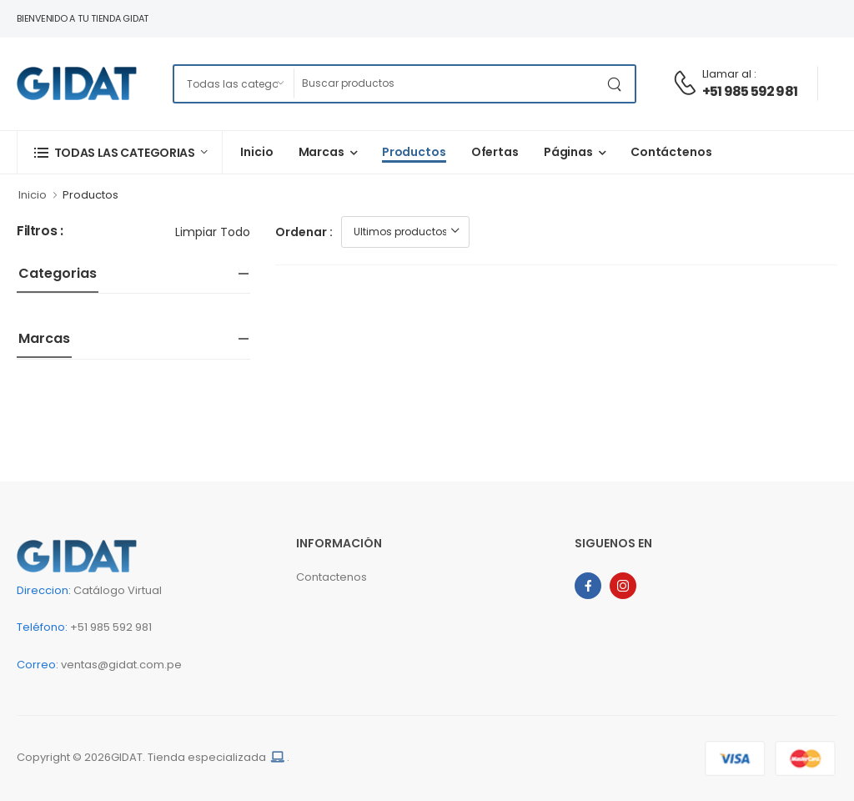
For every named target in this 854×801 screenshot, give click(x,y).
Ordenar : (304, 232)
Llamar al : (729, 74)
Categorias (57, 273)
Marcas (321, 152)
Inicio (256, 152)
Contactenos (331, 577)
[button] (120, 152)
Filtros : (40, 231)
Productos (414, 152)
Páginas (568, 152)
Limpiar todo (212, 232)
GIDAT (127, 757)
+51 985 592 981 (749, 91)
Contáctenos (671, 152)
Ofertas (495, 152)
